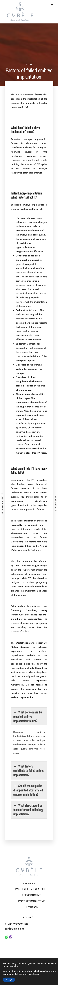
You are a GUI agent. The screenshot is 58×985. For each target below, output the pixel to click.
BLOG (29, 64)
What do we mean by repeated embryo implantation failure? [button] (27, 716)
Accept (9, 980)
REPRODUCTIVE (31, 895)
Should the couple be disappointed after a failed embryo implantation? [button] (28, 790)
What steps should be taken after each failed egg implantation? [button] (28, 809)
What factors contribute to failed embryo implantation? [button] (28, 770)
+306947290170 (18, 924)
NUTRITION (31, 907)
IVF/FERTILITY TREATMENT (31, 889)
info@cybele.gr (15, 928)
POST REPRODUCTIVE (31, 901)
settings (34, 974)
